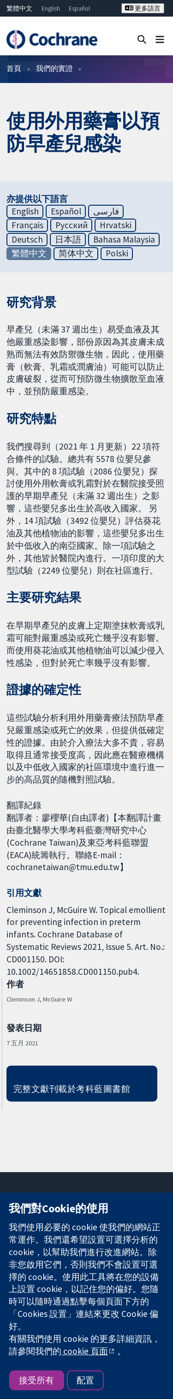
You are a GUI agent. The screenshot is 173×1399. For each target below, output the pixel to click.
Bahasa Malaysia (124, 239)
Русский (71, 225)
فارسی (106, 211)
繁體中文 (19, 8)
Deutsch (27, 239)
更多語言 (143, 8)
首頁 (13, 68)
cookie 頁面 (84, 1351)
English (51, 8)
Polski (117, 253)
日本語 (68, 239)
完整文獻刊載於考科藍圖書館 (71, 1088)
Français (27, 225)
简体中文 (76, 253)
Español (79, 8)
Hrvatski (115, 225)
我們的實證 (54, 68)
